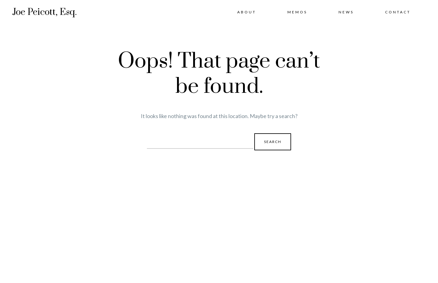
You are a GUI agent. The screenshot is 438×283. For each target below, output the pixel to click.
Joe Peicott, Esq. (44, 12)
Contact (398, 12)
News (346, 12)
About (246, 12)
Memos (297, 12)
